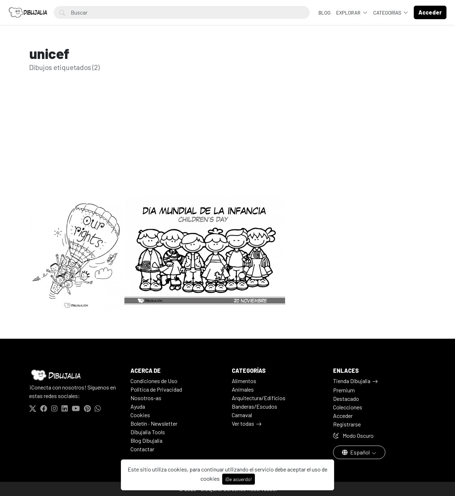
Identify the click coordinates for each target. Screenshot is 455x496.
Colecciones (347, 407)
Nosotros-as (145, 397)
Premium (344, 390)
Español (356, 452)
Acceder (343, 415)
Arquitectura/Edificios (258, 397)
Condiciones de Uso (153, 380)
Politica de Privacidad (156, 389)
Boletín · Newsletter (153, 423)
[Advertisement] (227, 145)
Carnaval (242, 414)
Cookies (140, 414)
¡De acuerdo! (238, 479)
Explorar (349, 13)
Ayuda (137, 406)
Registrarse (347, 424)
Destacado (346, 398)
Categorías (387, 13)
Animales (243, 389)
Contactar (142, 449)
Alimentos (244, 380)
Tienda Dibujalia (351, 380)
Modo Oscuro (353, 435)
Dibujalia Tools (147, 432)
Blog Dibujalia (146, 440)
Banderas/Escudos (254, 406)
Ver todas (243, 423)
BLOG (324, 13)
